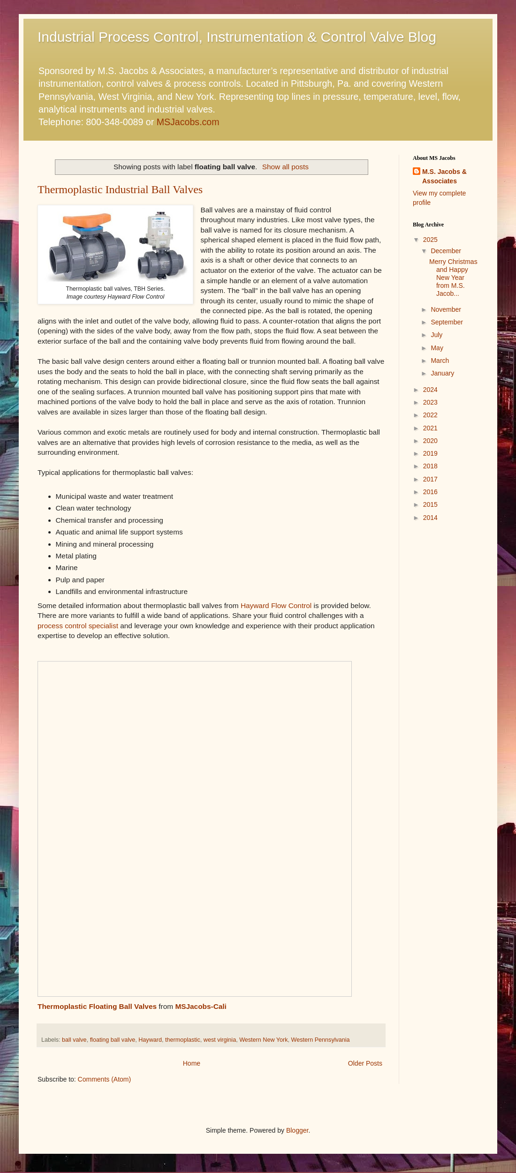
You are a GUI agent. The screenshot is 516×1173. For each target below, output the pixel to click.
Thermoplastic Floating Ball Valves (97, 1006)
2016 (430, 492)
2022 (430, 415)
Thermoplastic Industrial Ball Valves (120, 189)
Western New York (263, 1040)
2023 (430, 402)
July (436, 334)
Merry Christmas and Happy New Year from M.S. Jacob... (453, 277)
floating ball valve (113, 1040)
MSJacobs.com (188, 122)
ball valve (74, 1040)
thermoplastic (182, 1040)
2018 (430, 466)
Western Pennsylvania (320, 1040)
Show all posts (285, 167)
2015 (430, 504)
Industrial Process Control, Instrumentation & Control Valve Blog (237, 37)
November (446, 309)
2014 (430, 517)
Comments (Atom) (104, 1079)
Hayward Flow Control (276, 605)
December (446, 251)
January (442, 373)
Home (191, 1063)
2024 (430, 389)
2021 (430, 428)
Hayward (150, 1040)
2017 (430, 479)
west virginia (220, 1040)
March (440, 360)
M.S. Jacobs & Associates (444, 176)
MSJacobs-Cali (200, 1006)
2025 (430, 239)
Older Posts (365, 1063)
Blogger (297, 1130)
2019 (430, 453)
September (447, 322)
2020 (430, 440)
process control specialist (78, 626)
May (437, 348)
